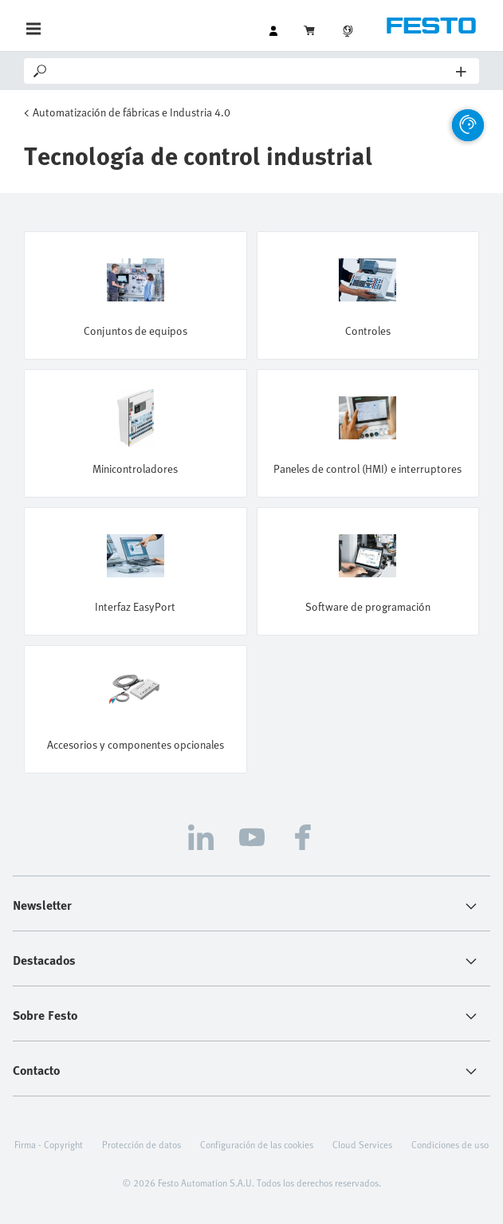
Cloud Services (362, 1144)
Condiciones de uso (450, 1144)
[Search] (253, 71)
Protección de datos (141, 1144)
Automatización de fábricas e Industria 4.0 (131, 112)
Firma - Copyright (48, 1144)
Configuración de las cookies (256, 1144)
